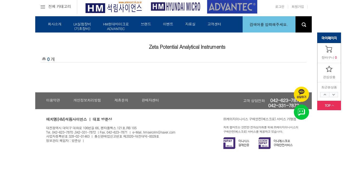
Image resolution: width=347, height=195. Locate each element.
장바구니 (328, 57)
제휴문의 (121, 100)
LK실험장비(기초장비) (82, 26)
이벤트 (168, 24)
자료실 (190, 24)
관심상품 (329, 76)
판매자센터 (150, 100)
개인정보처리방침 (87, 100)
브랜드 (146, 24)
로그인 (279, 6)
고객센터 (214, 24)
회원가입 (298, 6)
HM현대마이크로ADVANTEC (116, 26)
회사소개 (55, 24)
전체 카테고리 (56, 6)
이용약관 (53, 100)
